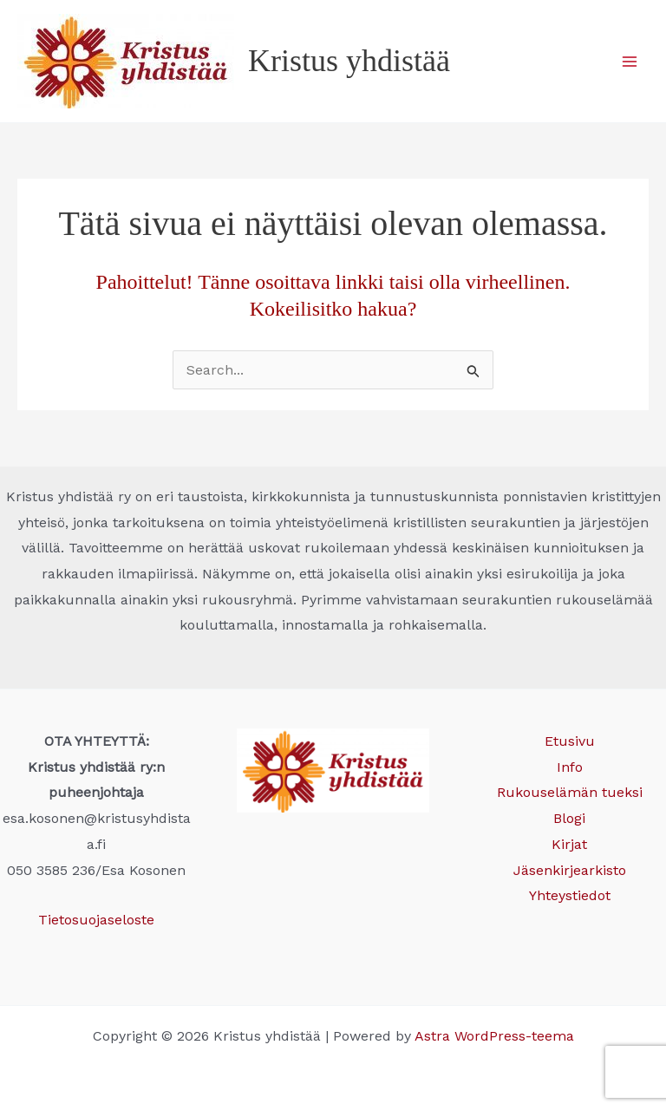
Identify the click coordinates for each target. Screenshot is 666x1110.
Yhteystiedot (569, 895)
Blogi (569, 818)
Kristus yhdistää (349, 60)
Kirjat (569, 844)
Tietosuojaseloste (96, 919)
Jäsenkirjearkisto (569, 870)
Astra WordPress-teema (494, 1036)
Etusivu (570, 741)
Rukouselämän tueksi (570, 792)
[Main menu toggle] (629, 61)
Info (570, 767)
